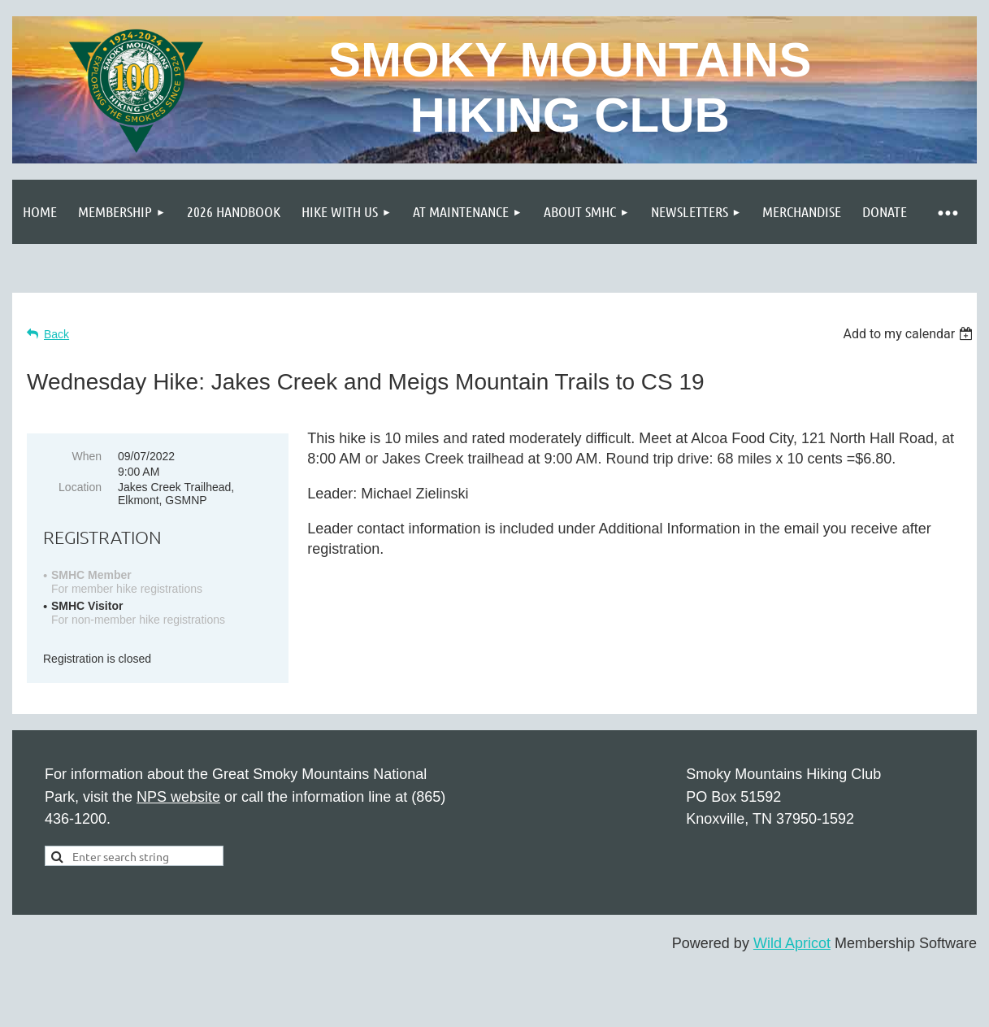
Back (56, 334)
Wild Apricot (792, 943)
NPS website (178, 797)
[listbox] (910, 334)
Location (80, 487)
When (87, 456)
